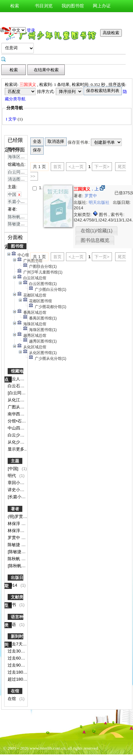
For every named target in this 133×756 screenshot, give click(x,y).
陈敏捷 (14, 544)
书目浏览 (44, 6)
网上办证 (102, 6)
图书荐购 (44, 18)
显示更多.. (17, 449)
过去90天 (17, 665)
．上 (86, 189)
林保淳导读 (19, 530)
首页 (57, 166)
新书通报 (15, 18)
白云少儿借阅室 (23, 435)
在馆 (15, 691)
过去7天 (16, 644)
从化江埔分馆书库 (25, 399)
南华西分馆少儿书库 (27, 414)
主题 (15, 461)
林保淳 (14, 523)
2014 (13, 585)
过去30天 (17, 651)
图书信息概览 (95, 240)
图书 (12, 604)
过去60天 (17, 658)
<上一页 (76, 166)
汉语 (12, 624)
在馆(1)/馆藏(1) (97, 230)
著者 (15, 508)
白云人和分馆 (21, 378)
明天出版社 (100, 202)
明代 (12, 475)
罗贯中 (14, 537)
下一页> (101, 166)
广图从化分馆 (21, 407)
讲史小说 (17, 489)
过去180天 (18, 672)
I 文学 (12, 119)
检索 (14, 6)
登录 (31, 30)
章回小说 (17, 482)
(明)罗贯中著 (20, 516)
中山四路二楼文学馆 (27, 428)
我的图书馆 (73, 6)
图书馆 (17, 246)
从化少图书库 (21, 442)
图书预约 (73, 18)
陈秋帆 (14, 558)
